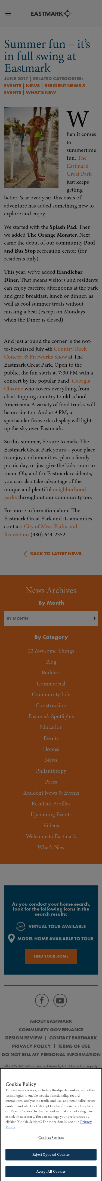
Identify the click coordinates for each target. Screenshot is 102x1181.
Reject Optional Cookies (51, 1156)
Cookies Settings (51, 1140)
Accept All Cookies (51, 1173)
